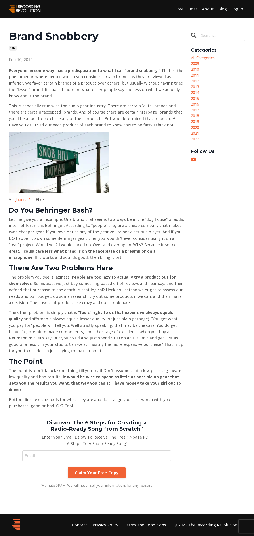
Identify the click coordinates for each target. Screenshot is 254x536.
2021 (195, 141)
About (208, 8)
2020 (195, 134)
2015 (195, 102)
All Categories (204, 58)
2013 (195, 90)
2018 (195, 121)
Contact (79, 525)
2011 (195, 77)
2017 (195, 115)
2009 (195, 64)
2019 (195, 128)
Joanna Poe (26, 199)
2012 (195, 83)
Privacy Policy (105, 525)
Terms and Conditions (145, 525)
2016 (195, 109)
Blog (222, 8)
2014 (195, 96)
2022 (195, 147)
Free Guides (186, 8)
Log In (237, 8)
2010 (12, 48)
